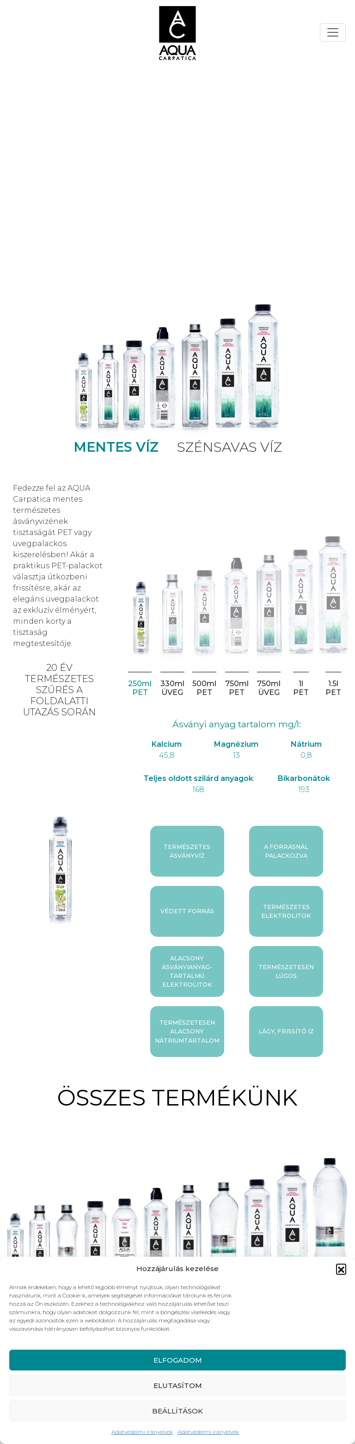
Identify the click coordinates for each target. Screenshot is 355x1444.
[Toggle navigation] (333, 32)
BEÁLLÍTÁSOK (177, 1411)
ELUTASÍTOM (177, 1385)
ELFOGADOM (177, 1360)
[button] (341, 1268)
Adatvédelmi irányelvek (142, 1431)
